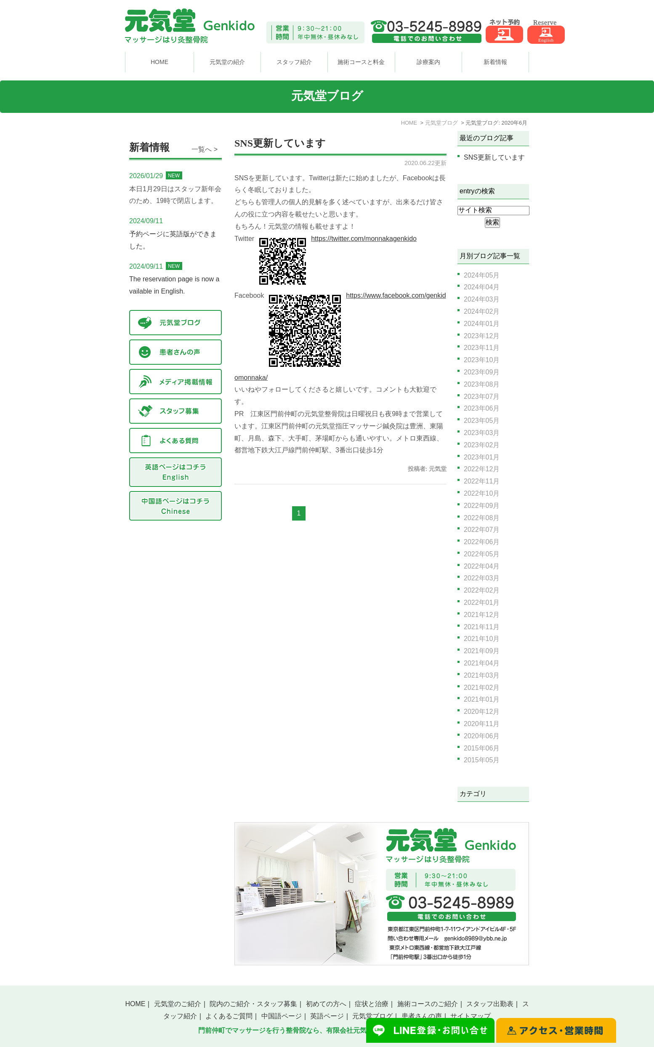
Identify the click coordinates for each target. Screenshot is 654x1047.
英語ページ (327, 1016)
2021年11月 (482, 626)
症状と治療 (371, 1003)
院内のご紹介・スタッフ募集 (253, 1003)
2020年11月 (482, 723)
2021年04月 (482, 663)
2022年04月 (482, 566)
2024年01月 (482, 323)
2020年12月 (482, 711)
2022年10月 (482, 493)
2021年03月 (482, 675)
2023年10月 (482, 359)
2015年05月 (482, 760)
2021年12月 (482, 614)
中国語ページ (281, 1016)
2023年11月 (482, 347)
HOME (159, 62)
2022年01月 (482, 602)
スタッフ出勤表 (489, 1003)
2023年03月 (482, 432)
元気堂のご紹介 (177, 1003)
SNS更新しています (280, 143)
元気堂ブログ (372, 1016)
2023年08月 (482, 384)
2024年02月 (482, 311)
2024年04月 (482, 287)
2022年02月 (482, 590)
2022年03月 (482, 578)
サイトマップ (470, 1016)
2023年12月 (482, 335)
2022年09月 (482, 505)
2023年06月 (482, 408)
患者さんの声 (421, 1016)
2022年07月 (482, 529)
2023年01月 (482, 457)
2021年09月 (482, 650)
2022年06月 (482, 541)
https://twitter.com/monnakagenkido (364, 238)
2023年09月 (482, 372)
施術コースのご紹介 (427, 1003)
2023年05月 (482, 420)
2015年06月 (482, 748)
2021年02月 (482, 687)
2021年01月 (482, 699)
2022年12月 (482, 469)
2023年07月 (482, 396)
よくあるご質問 (229, 1016)
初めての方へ (326, 1003)
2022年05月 (482, 554)
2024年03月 (482, 299)
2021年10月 (482, 638)
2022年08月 (482, 517)
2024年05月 (482, 275)
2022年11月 (482, 481)
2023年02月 (482, 445)
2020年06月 (482, 736)
